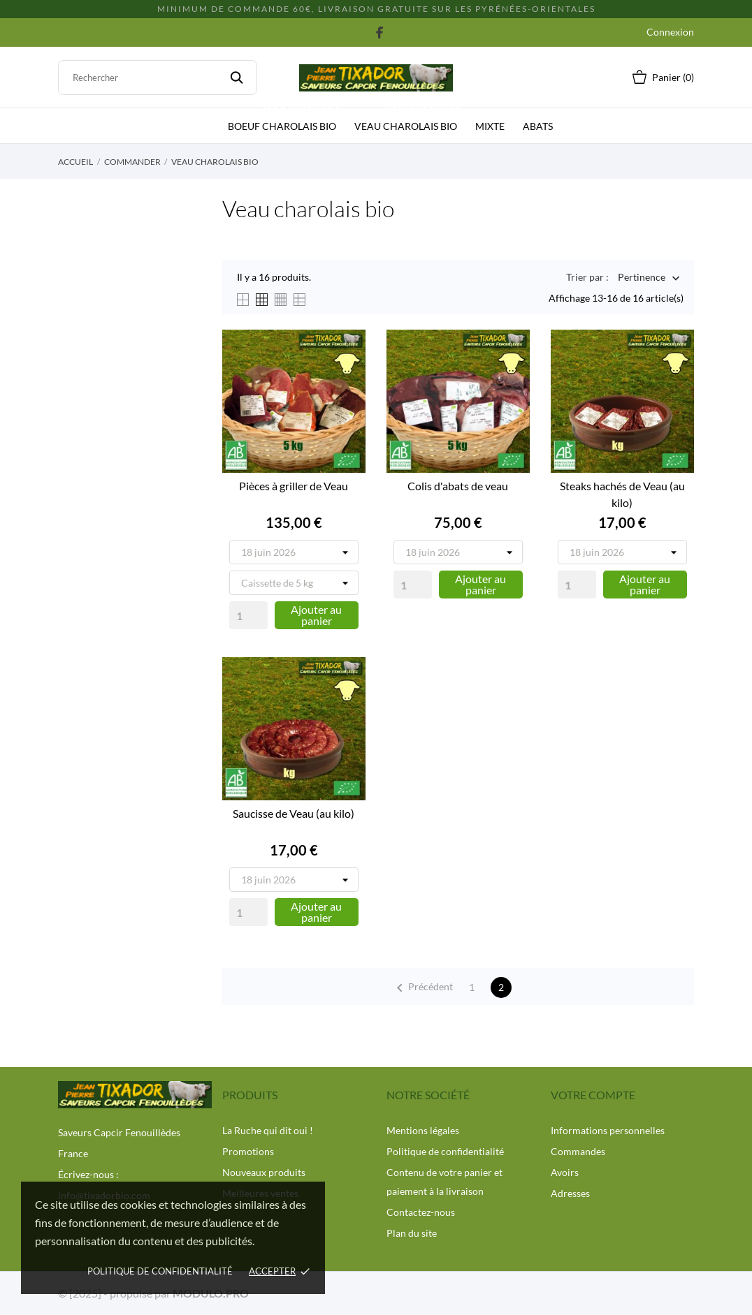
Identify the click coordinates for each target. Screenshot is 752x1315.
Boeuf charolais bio (285, 120)
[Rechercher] (157, 77)
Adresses (570, 1193)
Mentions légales (422, 1130)
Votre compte (593, 1094)
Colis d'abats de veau (457, 485)
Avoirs (565, 1172)
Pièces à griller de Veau (293, 485)
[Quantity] (248, 615)
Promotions (248, 1151)
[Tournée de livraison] (294, 552)
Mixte (490, 126)
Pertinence (641, 278)
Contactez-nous (420, 1212)
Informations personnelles (608, 1130)
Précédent (422, 988)
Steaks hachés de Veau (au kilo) (622, 494)
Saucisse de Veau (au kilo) (293, 813)
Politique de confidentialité (445, 1151)
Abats (538, 126)
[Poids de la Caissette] (294, 583)
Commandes (578, 1151)
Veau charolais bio (408, 120)
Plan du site (411, 1233)
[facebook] (380, 32)
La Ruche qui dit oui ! (267, 1130)
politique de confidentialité (160, 1271)
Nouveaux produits (263, 1172)
